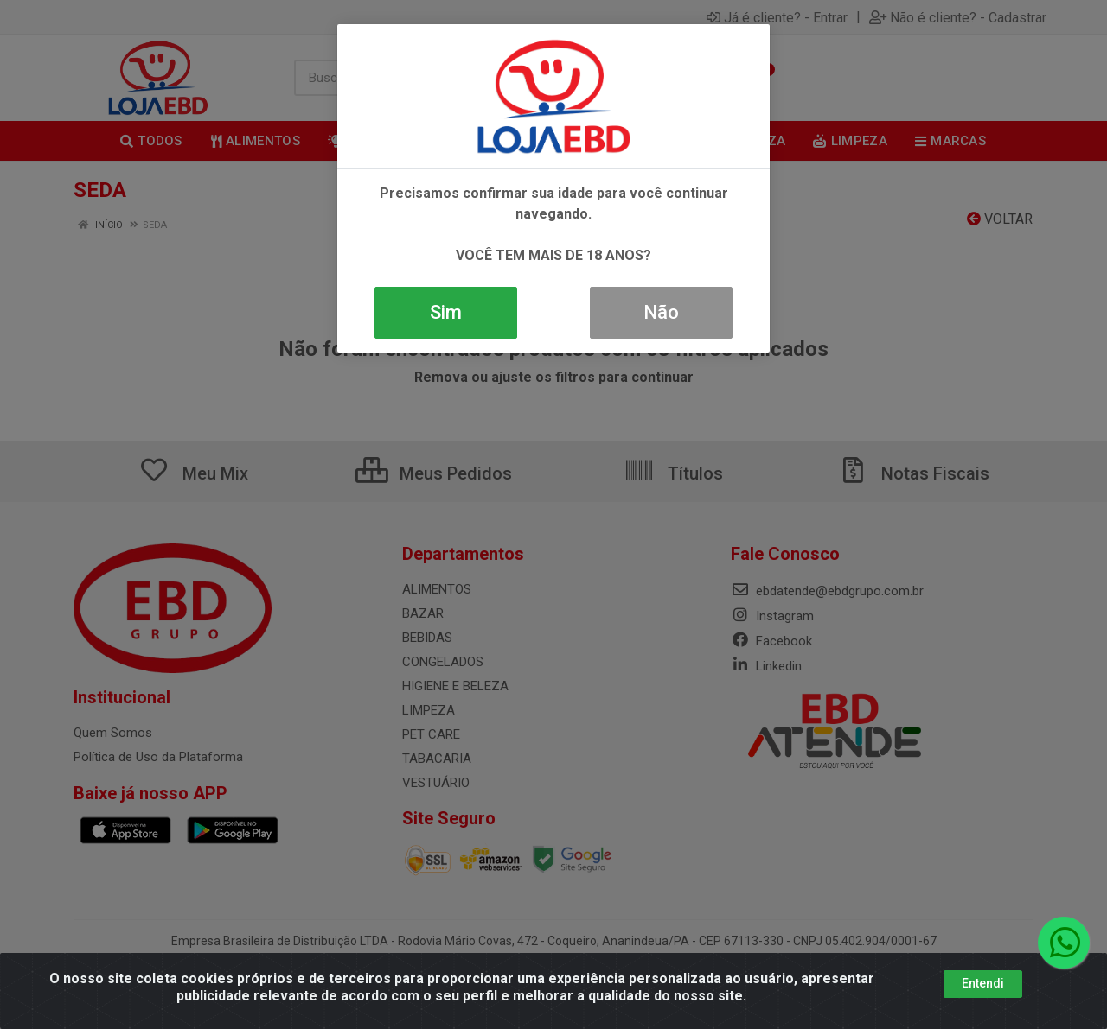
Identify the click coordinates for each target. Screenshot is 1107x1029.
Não (661, 312)
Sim (446, 312)
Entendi (983, 983)
